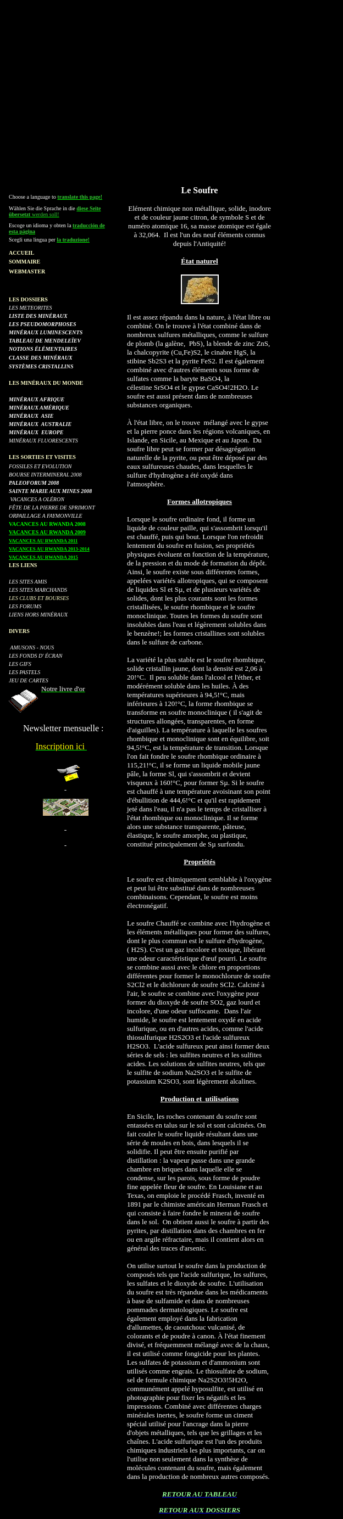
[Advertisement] (173, 81)
